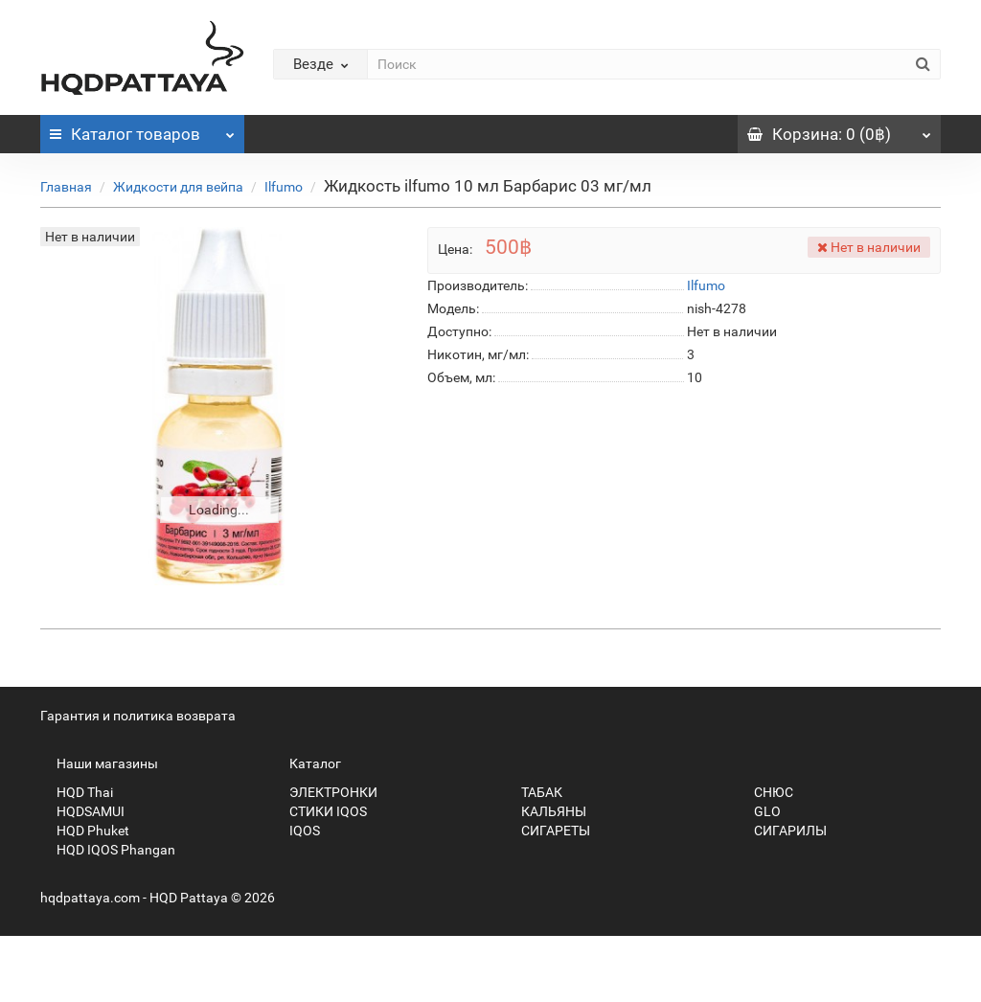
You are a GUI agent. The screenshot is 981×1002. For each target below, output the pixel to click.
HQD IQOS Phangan (107, 849)
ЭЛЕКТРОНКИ (325, 792)
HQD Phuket (84, 830)
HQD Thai (76, 792)
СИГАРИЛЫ (782, 830)
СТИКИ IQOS (320, 811)
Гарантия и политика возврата (138, 715)
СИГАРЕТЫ (547, 830)
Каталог (142, 129)
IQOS (296, 830)
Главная (66, 186)
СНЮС (765, 792)
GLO (759, 811)
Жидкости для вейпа (178, 186)
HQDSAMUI (82, 811)
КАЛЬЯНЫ (545, 811)
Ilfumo (283, 186)
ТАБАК (533, 792)
